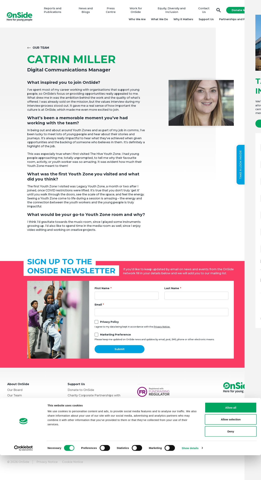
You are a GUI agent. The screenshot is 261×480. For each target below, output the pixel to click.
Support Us (205, 20)
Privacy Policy (109, 323)
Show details (190, 472)
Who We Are (136, 20)
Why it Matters (182, 20)
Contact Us (203, 10)
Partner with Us (18, 413)
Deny (230, 456)
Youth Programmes (21, 407)
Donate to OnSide (81, 391)
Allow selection (231, 444)
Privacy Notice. (162, 328)
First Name (102, 289)
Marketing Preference (115, 336)
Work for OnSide (136, 10)
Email (98, 306)
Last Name (171, 289)
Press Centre (112, 10)
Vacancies (75, 406)
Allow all (230, 432)
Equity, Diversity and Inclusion (172, 10)
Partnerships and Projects (236, 20)
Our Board (14, 391)
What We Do (158, 20)
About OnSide (18, 385)
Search (218, 11)
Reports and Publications (54, 10)
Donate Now (239, 11)
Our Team (41, 49)
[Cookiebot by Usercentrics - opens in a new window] (23, 473)
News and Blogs (87, 10)
